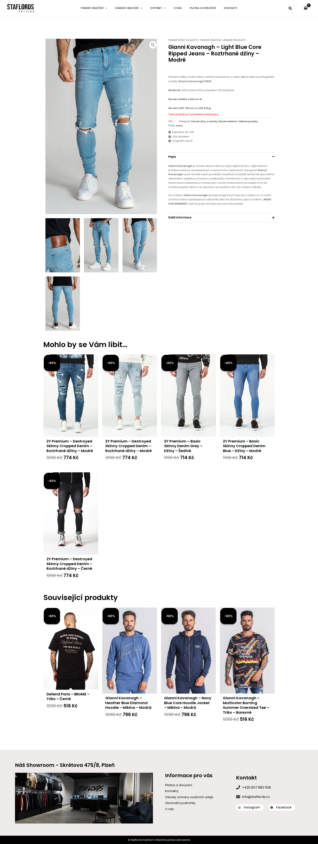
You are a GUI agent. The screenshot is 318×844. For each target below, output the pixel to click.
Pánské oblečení (213, 40)
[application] (116, 8)
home (179, 125)
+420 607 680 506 (256, 787)
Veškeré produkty (238, 40)
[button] (290, 9)
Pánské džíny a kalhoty (184, 40)
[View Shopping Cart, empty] (305, 8)
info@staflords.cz (256, 796)
